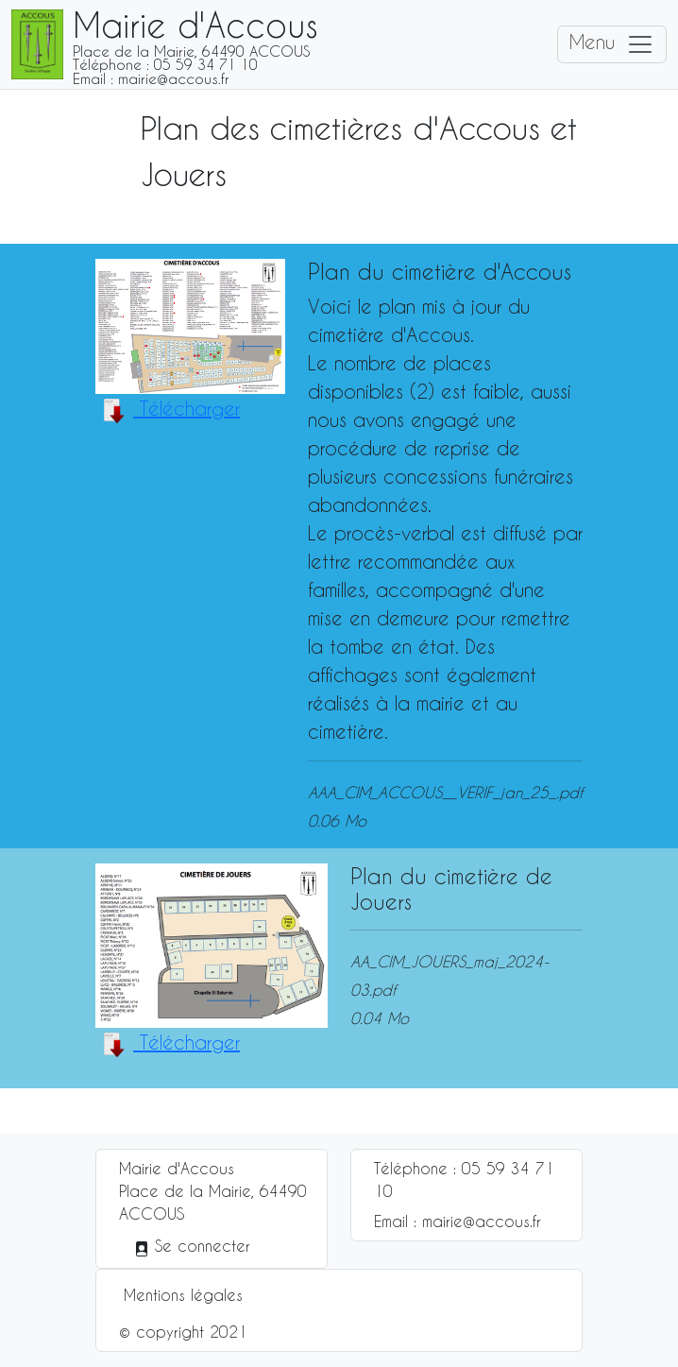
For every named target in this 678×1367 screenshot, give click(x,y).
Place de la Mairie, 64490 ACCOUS (213, 1202)
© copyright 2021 (183, 1332)
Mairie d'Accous (176, 1168)
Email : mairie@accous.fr (457, 1221)
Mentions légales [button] (183, 1295)
